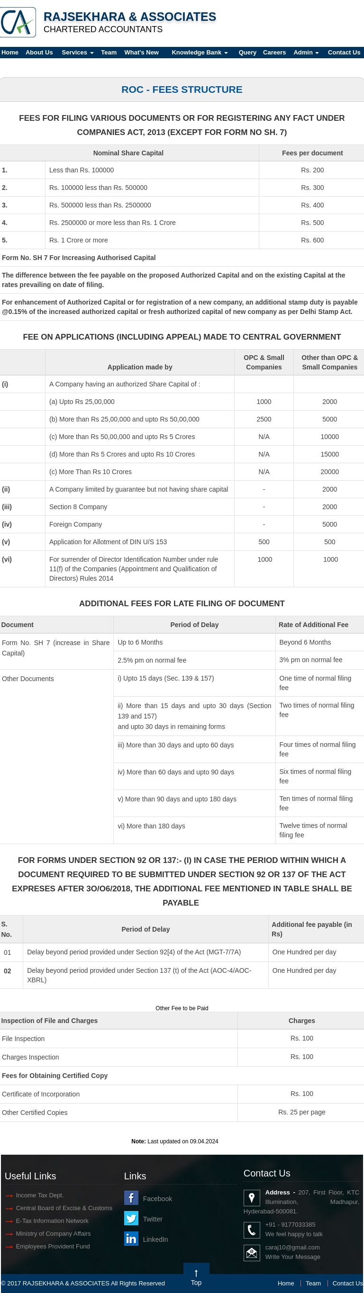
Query (248, 52)
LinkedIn (155, 1239)
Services (78, 52)
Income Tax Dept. (40, 1195)
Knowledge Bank (200, 52)
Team (109, 52)
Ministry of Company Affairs (53, 1233)
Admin (306, 52)
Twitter (153, 1219)
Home (286, 1283)
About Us (39, 52)
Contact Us (348, 1283)
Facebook (157, 1199)
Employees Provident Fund (53, 1246)
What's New (142, 52)
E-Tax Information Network (52, 1220)
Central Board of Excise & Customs (64, 1208)
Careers (274, 52)
